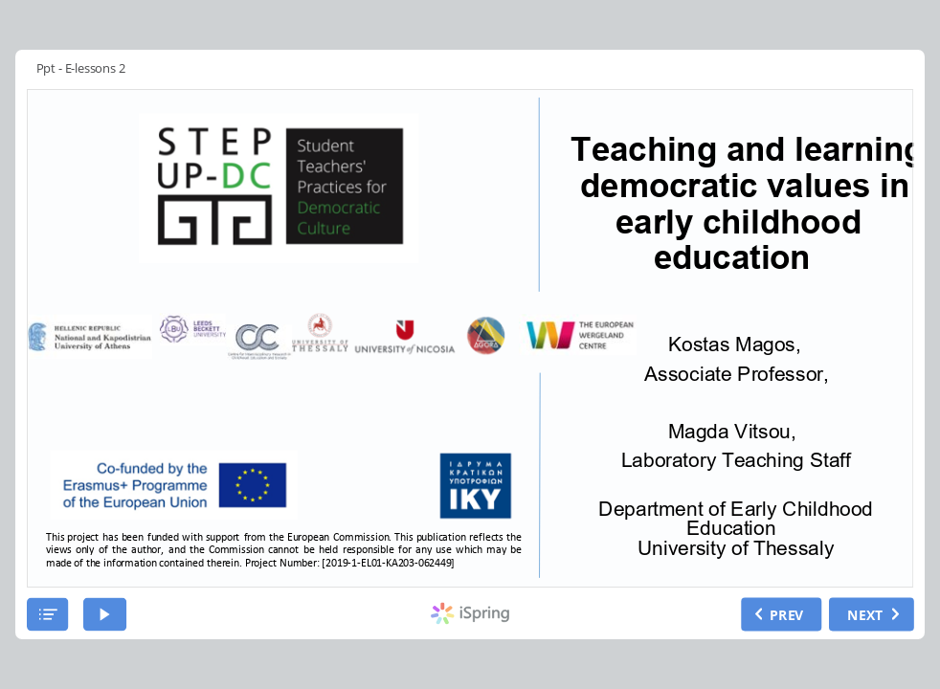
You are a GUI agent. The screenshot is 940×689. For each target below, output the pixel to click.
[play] (103, 614)
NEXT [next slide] (865, 613)
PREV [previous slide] (787, 613)
